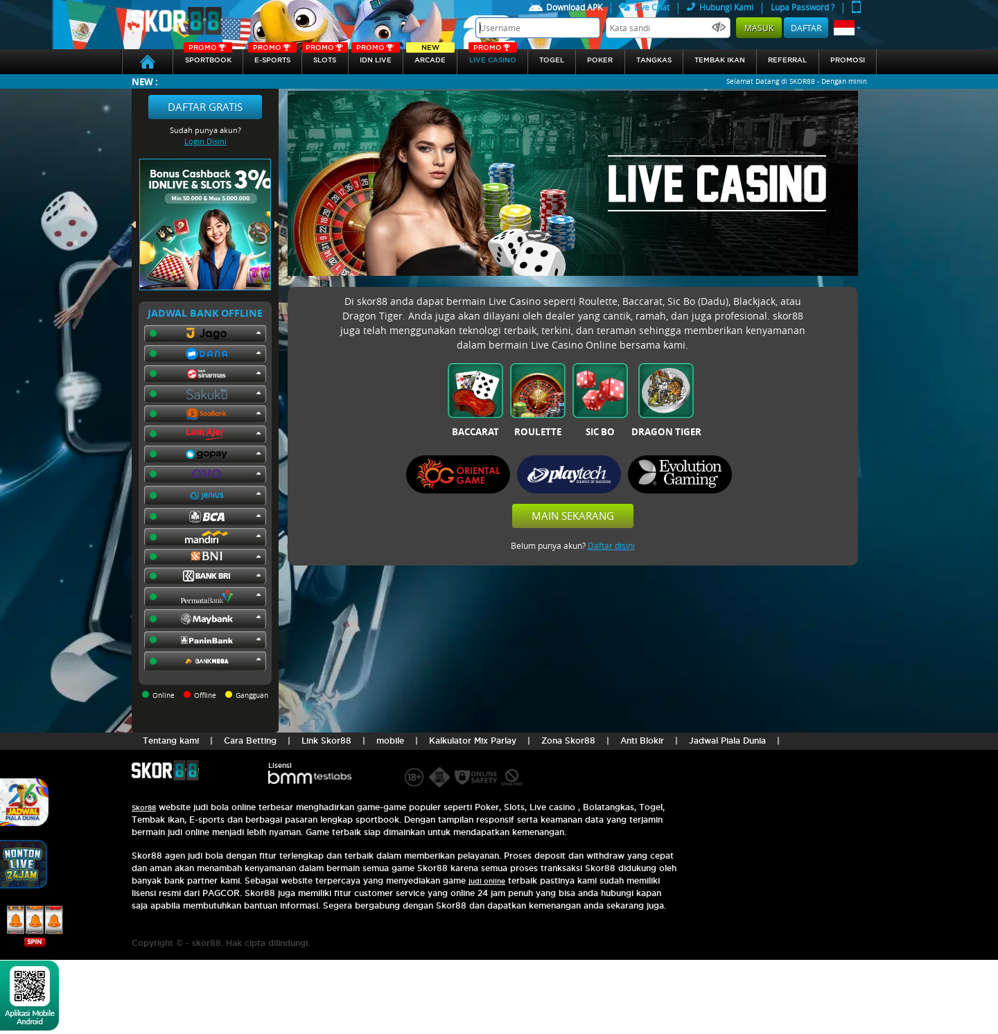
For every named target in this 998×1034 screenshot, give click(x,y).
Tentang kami (171, 740)
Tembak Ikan (719, 60)
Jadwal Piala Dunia (727, 740)
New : (145, 81)
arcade (430, 56)
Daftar (806, 27)
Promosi (847, 60)
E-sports (272, 56)
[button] (847, 27)
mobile (390, 740)
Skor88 (144, 808)
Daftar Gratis (205, 107)
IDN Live (375, 56)
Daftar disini (611, 545)
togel (551, 60)
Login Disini (205, 141)
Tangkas (654, 60)
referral (787, 60)
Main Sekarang (573, 516)
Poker (600, 60)
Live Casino (493, 56)
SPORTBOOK (208, 56)
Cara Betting (250, 740)
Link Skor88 (326, 740)
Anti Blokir (642, 740)
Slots (324, 56)
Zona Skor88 (568, 740)
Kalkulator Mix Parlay (472, 740)
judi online (487, 881)
